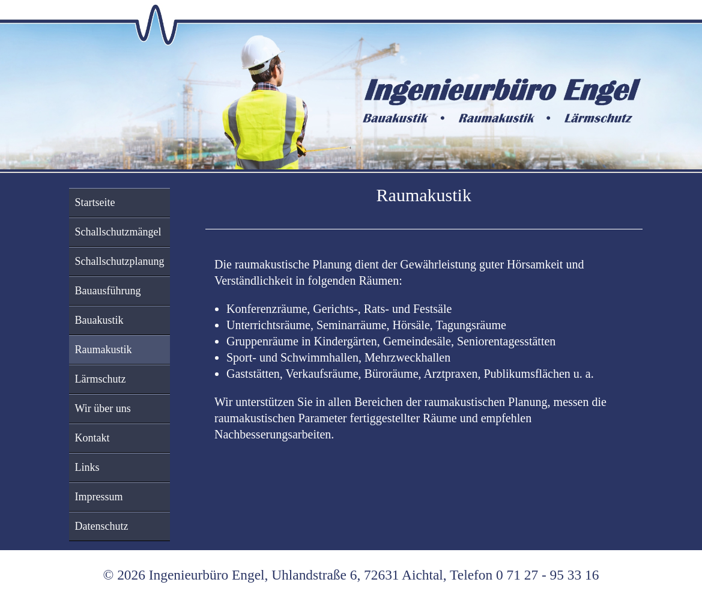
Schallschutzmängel (118, 232)
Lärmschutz (100, 379)
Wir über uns (103, 408)
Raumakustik (103, 350)
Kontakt (92, 438)
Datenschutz (102, 526)
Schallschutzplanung (120, 261)
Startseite (95, 202)
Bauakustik (99, 320)
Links (87, 467)
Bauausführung (108, 291)
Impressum (99, 497)
